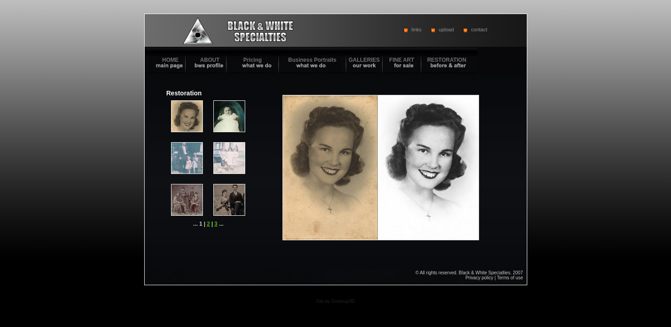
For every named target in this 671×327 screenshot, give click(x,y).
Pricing (252, 60)
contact (479, 29)
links (417, 29)
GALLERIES (364, 60)
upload (446, 29)
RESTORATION (446, 60)
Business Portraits (312, 60)
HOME (170, 60)
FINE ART (401, 60)
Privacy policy (479, 277)
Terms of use (510, 277)
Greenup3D (343, 301)
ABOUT (210, 60)
